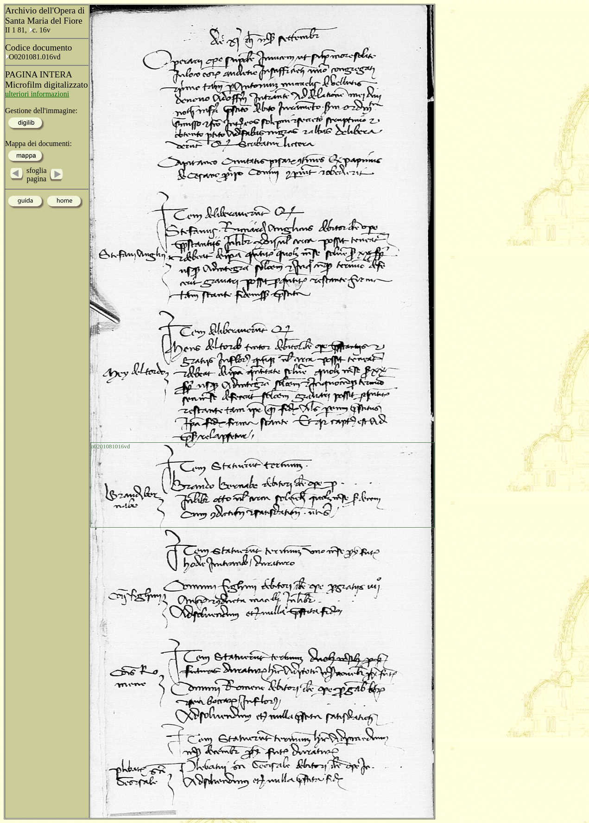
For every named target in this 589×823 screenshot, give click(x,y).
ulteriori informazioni (37, 94)
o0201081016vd (110, 446)
